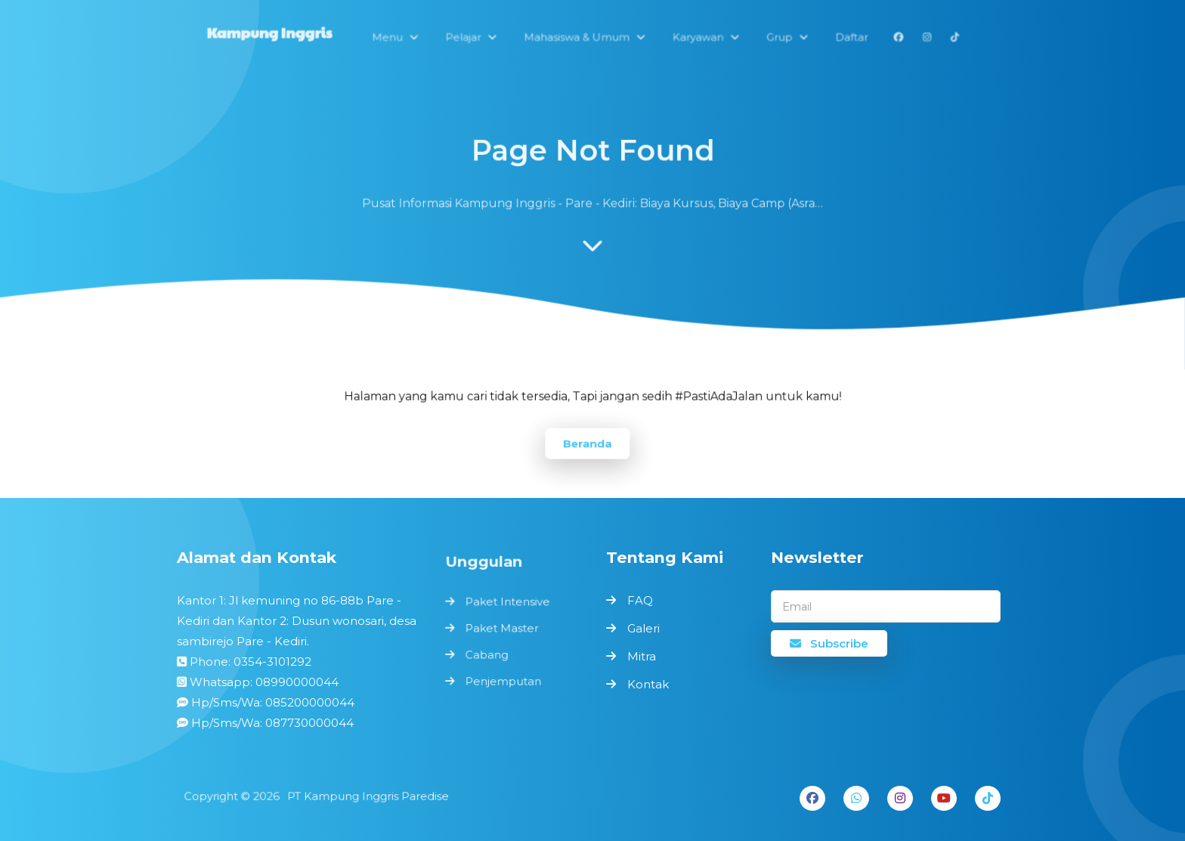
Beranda (587, 441)
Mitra (641, 656)
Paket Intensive (508, 603)
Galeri (643, 628)
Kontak (648, 684)
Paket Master (502, 629)
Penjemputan (504, 679)
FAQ (640, 600)
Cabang (488, 654)
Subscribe (829, 643)
